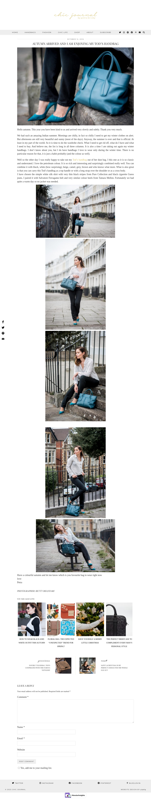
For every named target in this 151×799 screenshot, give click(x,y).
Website (21, 749)
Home (15, 32)
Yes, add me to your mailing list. (34, 768)
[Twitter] (120, 32)
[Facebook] (132, 32)
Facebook (75, 783)
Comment (23, 697)
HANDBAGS (30, 32)
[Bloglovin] (136, 32)
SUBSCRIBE (105, 32)
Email (21, 738)
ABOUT (90, 32)
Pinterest (104, 783)
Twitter (17, 783)
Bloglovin (133, 783)
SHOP (77, 32)
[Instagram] (124, 32)
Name (21, 727)
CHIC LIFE (63, 32)
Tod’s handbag (80, 159)
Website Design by (133, 789)
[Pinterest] (128, 32)
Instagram (46, 783)
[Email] (140, 32)
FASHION (47, 32)
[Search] (144, 32)
